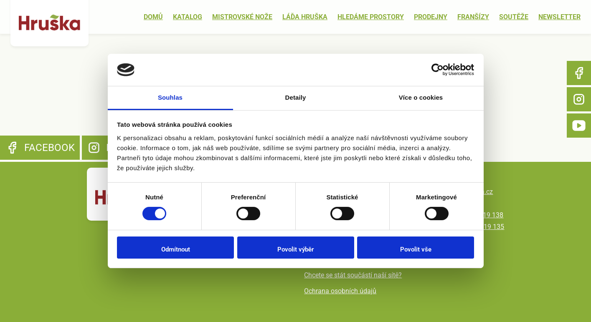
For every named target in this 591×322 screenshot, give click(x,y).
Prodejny (430, 17)
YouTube (579, 125)
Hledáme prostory (370, 17)
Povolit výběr (295, 249)
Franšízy (473, 17)
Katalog (187, 17)
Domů (153, 17)
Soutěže (513, 17)
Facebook (579, 73)
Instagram (579, 99)
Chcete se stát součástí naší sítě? (353, 275)
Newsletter (559, 17)
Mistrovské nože (242, 17)
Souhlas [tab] (170, 97)
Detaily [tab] (295, 97)
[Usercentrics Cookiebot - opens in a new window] (437, 69)
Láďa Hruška (304, 17)
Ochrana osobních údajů (340, 291)
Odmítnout (175, 249)
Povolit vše (415, 249)
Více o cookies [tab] (421, 97)
